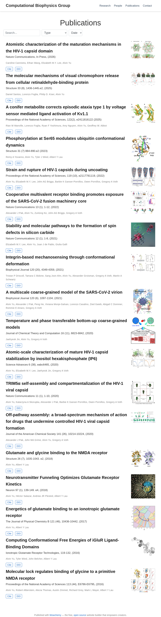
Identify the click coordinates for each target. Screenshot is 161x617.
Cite (9, 69)
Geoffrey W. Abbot (97, 125)
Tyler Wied (21, 558)
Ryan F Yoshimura (51, 125)
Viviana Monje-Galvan (57, 304)
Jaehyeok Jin (13, 339)
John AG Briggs (45, 181)
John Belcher (35, 558)
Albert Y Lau (56, 157)
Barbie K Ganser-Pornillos (69, 181)
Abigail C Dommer (112, 304)
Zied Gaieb (96, 304)
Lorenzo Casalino (79, 304)
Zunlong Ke (40, 213)
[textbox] (21, 33)
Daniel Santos (13, 94)
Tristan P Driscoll (15, 275)
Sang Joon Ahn (53, 275)
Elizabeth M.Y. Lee (51, 63)
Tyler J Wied (41, 157)
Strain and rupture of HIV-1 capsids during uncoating (57, 169)
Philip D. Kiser (46, 94)
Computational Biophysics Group (38, 5)
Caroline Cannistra (16, 63)
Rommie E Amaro (15, 308)
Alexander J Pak (14, 213)
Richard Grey (76, 590)
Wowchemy (55, 615)
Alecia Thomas (43, 590)
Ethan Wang (33, 63)
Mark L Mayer (92, 590)
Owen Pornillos (92, 181)
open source (80, 615)
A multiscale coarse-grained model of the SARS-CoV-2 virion (64, 292)
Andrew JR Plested (43, 496)
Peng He (39, 304)
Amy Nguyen (69, 125)
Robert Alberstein (25, 590)
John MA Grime (33, 440)
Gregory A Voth (110, 181)
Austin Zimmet (60, 590)
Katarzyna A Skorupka (27, 402)
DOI (19, 69)
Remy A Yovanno (15, 157)
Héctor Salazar (24, 496)
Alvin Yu (67, 63)
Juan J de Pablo (45, 244)
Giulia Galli (61, 244)
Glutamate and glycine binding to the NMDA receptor (57, 452)
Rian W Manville (14, 125)
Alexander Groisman (83, 275)
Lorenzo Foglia (30, 94)
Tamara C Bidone (34, 275)
